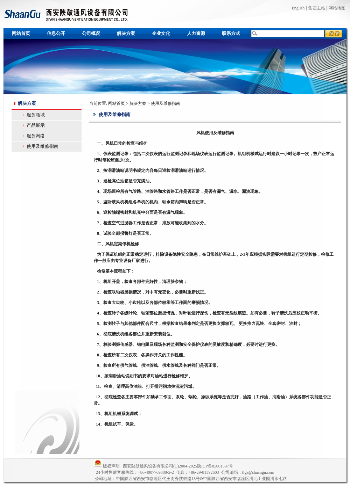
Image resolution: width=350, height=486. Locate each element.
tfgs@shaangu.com (258, 472)
